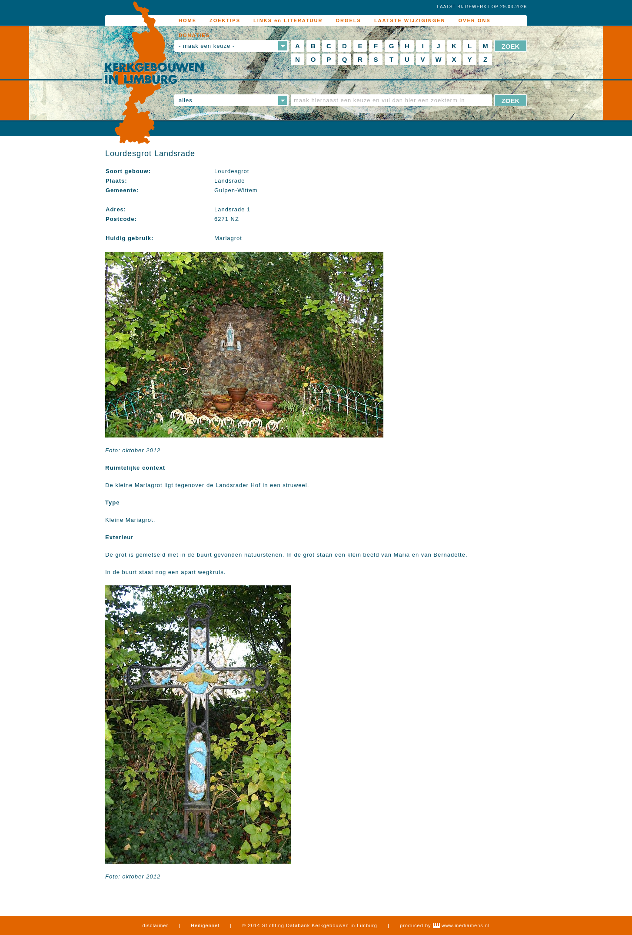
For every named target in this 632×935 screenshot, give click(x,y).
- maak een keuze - (207, 46)
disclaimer (156, 925)
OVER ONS (475, 20)
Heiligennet (205, 925)
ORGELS (348, 20)
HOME (187, 20)
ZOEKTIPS (225, 20)
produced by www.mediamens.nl (444, 925)
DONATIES (194, 35)
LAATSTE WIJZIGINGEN (410, 20)
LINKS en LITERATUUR (288, 20)
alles (186, 100)
